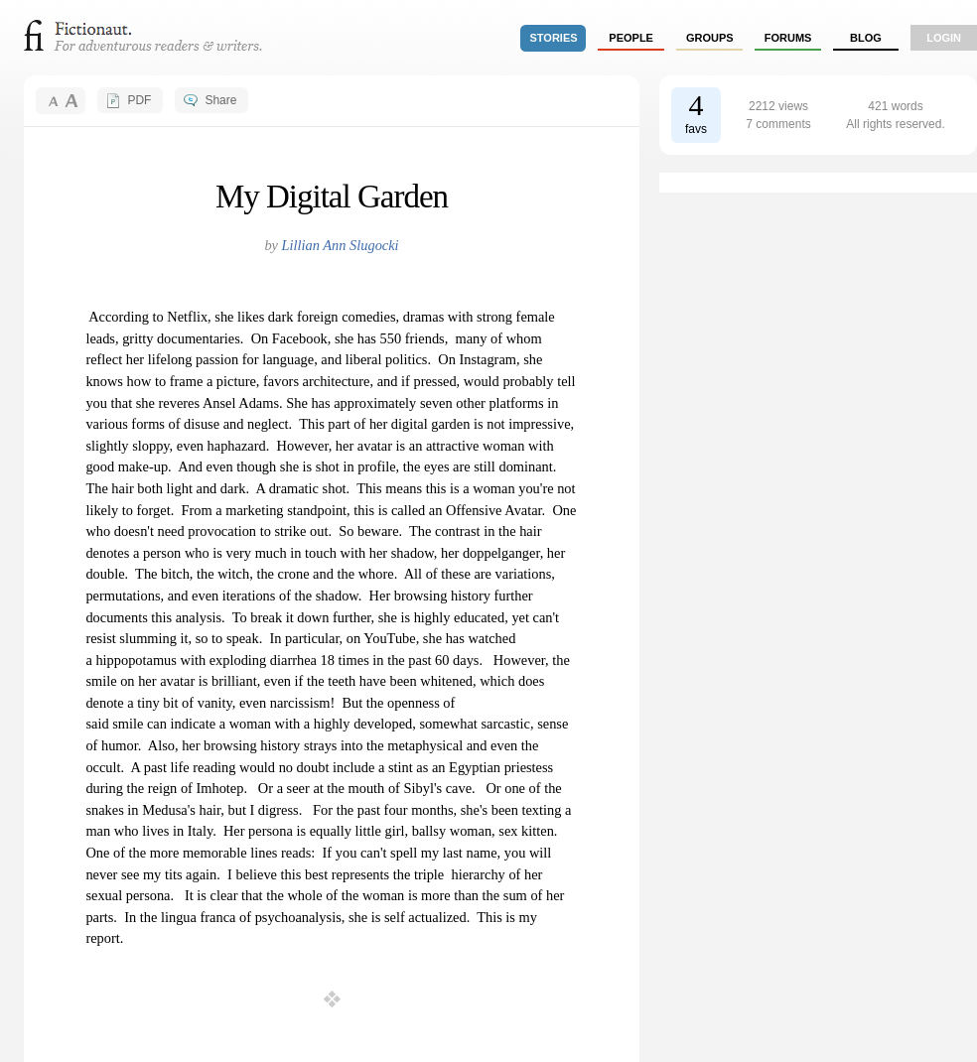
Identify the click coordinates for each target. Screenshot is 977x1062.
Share (220, 100)
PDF (139, 100)
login (943, 38)
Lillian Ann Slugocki (340, 245)
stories (554, 38)
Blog (866, 38)
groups (710, 38)
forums (788, 38)
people (631, 38)
